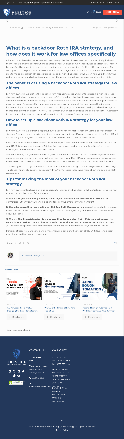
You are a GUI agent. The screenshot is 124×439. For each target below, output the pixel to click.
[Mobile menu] (80, 12)
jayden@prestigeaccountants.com (45, 2)
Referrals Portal (97, 2)
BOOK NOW (112, 12)
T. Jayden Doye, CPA (34, 28)
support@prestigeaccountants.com (44, 386)
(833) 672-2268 (14, 2)
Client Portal (113, 2)
